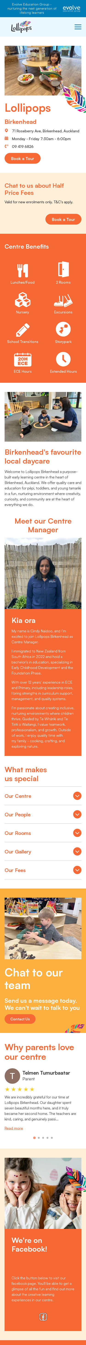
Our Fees (43, 870)
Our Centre (43, 796)
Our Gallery (43, 852)
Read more (14, 1128)
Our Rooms (43, 833)
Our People (43, 815)
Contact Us (20, 1019)
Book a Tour (22, 158)
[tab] (34, 1137)
